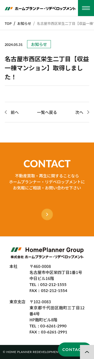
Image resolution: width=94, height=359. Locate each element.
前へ (15, 112)
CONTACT (73, 349)
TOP (8, 23)
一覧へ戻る (47, 112)
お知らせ (24, 23)
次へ (79, 112)
